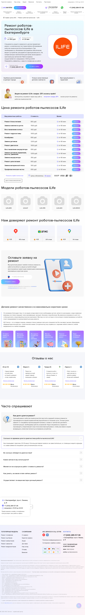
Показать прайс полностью (14, 176)
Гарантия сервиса (6, 2)
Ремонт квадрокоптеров (8, 546)
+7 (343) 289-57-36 (76, 7)
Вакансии (31, 2)
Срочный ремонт (20, 7)
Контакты (39, 2)
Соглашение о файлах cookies (51, 543)
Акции (24, 2)
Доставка (25, 544)
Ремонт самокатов (6, 544)
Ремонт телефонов (7, 535)
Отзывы (24, 549)
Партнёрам (47, 2)
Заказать (76, 121)
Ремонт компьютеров (7, 541)
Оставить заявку (34, 66)
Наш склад (17, 2)
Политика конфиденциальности (52, 540)
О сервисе (25, 535)
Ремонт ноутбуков (6, 538)
